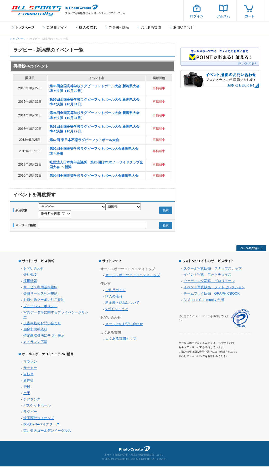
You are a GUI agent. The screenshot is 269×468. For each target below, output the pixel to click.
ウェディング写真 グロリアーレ (209, 282)
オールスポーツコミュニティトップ (132, 277)
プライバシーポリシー (40, 308)
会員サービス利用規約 (40, 295)
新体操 (28, 382)
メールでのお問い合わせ (124, 325)
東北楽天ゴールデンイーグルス (47, 432)
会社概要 (30, 276)
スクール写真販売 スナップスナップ (213, 270)
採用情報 (30, 282)
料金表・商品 (117, 27)
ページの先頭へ (251, 250)
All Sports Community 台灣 (204, 301)
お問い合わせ (182, 27)
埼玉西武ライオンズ (38, 419)
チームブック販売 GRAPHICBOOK (212, 295)
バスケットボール (37, 407)
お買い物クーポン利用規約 (43, 301)
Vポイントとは (116, 310)
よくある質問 (149, 27)
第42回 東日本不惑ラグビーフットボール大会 (84, 140)
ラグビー (30, 413)
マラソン (30, 363)
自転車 (28, 376)
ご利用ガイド (55, 27)
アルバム (223, 10)
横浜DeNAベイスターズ (41, 426)
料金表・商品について (122, 304)
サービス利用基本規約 (40, 289)
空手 (26, 395)
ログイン (197, 10)
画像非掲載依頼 (35, 331)
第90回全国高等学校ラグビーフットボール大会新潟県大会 (93, 176)
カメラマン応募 (35, 343)
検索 (166, 211)
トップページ (23, 27)
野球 (26, 388)
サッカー (30, 369)
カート (250, 10)
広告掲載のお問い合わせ (42, 325)
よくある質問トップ (120, 340)
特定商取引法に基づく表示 (43, 337)
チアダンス (31, 401)
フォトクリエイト (134, 450)
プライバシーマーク (240, 319)
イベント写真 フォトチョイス (207, 276)
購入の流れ (86, 27)
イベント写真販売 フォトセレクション (214, 289)
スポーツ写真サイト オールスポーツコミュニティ (36, 11)
